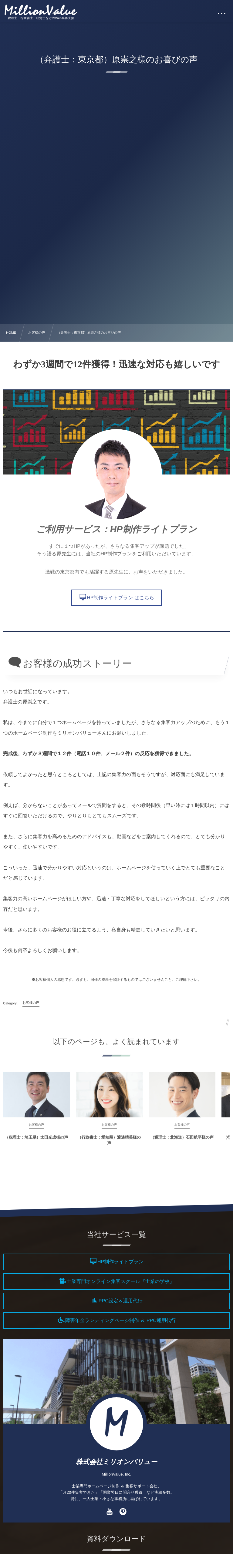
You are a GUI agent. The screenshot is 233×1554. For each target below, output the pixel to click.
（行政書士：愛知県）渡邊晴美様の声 (109, 1144)
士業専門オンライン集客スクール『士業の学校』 (120, 1281)
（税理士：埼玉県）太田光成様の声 (36, 1141)
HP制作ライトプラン (120, 1262)
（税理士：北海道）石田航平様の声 (182, 1141)
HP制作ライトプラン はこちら (120, 597)
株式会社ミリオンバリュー (116, 1462)
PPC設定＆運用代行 (121, 1301)
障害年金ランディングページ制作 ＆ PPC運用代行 (120, 1320)
